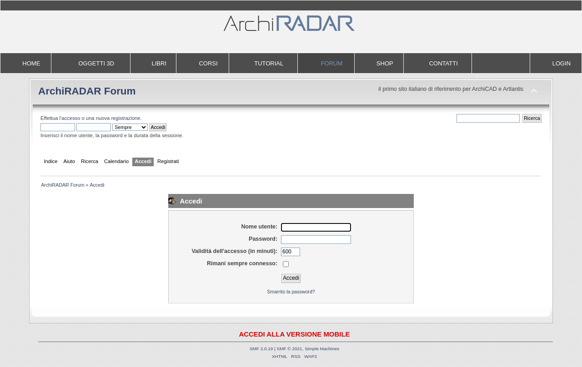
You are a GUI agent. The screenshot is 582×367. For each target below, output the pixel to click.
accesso (70, 118)
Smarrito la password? (291, 291)
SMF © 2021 (289, 348)
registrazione (125, 118)
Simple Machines (322, 348)
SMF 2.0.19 (261, 348)
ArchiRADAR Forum (87, 91)
